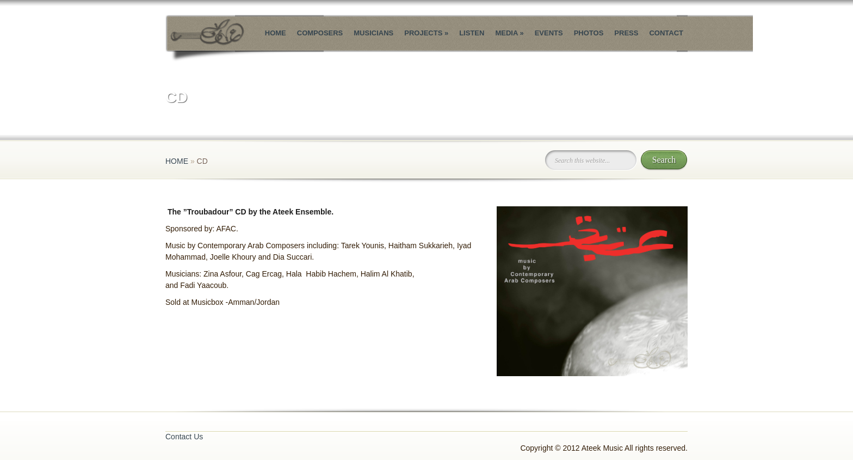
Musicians (373, 33)
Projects (426, 33)
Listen (471, 33)
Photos (589, 33)
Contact (666, 33)
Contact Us (184, 436)
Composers (320, 33)
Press (626, 33)
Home (275, 33)
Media (509, 33)
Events (549, 33)
